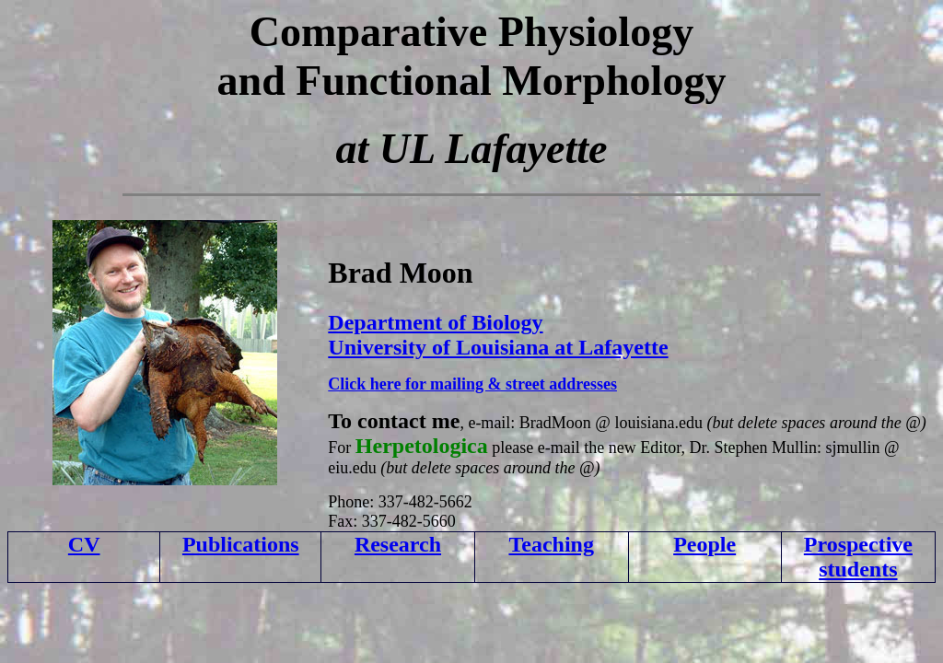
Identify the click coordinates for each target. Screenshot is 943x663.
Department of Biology (435, 322)
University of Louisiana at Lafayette (498, 347)
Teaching (550, 544)
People (704, 544)
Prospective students (858, 556)
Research (398, 544)
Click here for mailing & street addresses (472, 384)
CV (84, 544)
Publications (240, 544)
